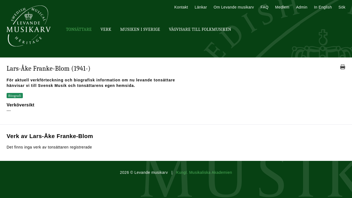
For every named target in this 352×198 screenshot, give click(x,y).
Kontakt (181, 7)
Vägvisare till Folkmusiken (200, 29)
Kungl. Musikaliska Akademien (204, 172)
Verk (105, 29)
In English (323, 7)
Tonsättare (79, 29)
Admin (301, 7)
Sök (342, 7)
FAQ (264, 7)
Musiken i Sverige (140, 29)
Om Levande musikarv (234, 7)
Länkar (201, 7)
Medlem (282, 7)
